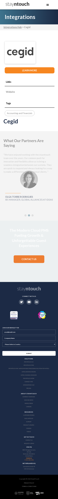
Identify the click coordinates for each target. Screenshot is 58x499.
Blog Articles (29, 418)
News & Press (29, 403)
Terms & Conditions (29, 486)
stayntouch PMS (29, 365)
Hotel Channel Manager (29, 375)
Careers (28, 406)
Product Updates (28, 425)
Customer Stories (28, 415)
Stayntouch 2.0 (28, 362)
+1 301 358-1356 (29, 460)
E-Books (28, 428)
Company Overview (29, 396)
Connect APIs (29, 381)
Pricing (28, 388)
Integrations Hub (13, 27)
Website (10, 91)
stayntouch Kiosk (28, 378)
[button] (29, 215)
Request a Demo (29, 443)
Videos (29, 431)
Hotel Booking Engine (29, 371)
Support (28, 421)
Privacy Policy (29, 483)
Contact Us (29, 440)
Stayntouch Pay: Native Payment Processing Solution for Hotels (28, 368)
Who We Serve (28, 400)
